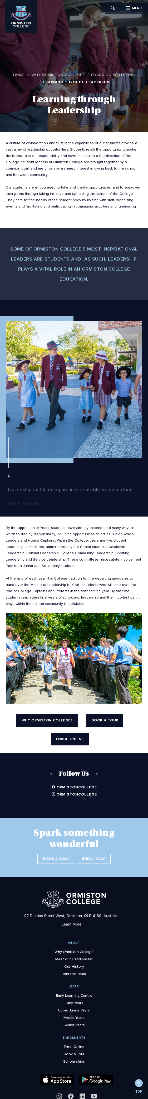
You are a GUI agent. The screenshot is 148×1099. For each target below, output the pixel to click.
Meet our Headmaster (74, 955)
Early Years (74, 999)
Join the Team (74, 970)
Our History (74, 963)
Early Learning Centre (74, 992)
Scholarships (74, 1058)
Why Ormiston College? (58, 74)
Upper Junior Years (74, 1006)
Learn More (71, 920)
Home (19, 74)
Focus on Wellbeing (113, 74)
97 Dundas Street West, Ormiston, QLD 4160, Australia (71, 912)
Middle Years (74, 1014)
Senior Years (74, 1021)
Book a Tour (54, 858)
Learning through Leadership (77, 82)
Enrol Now (95, 858)
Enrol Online (74, 1043)
